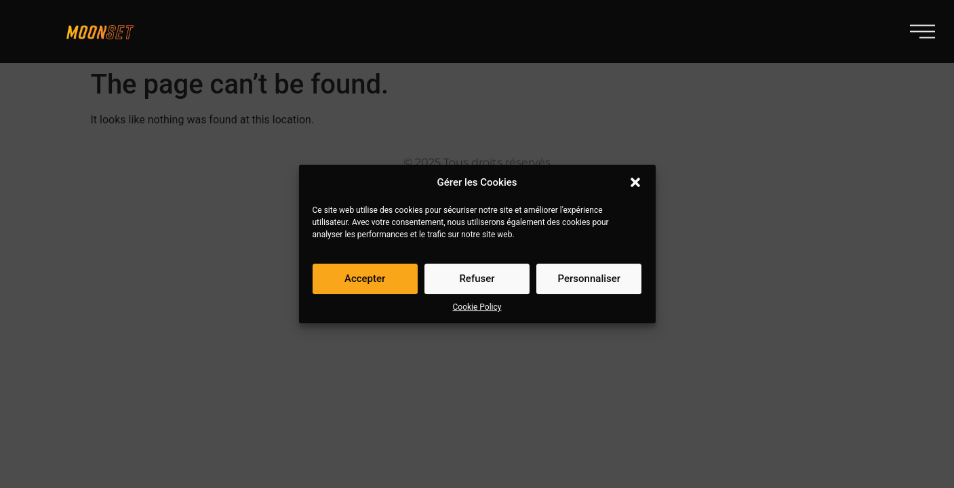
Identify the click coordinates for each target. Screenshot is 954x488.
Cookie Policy (477, 307)
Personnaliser (589, 279)
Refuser (476, 279)
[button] (635, 183)
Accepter (364, 279)
